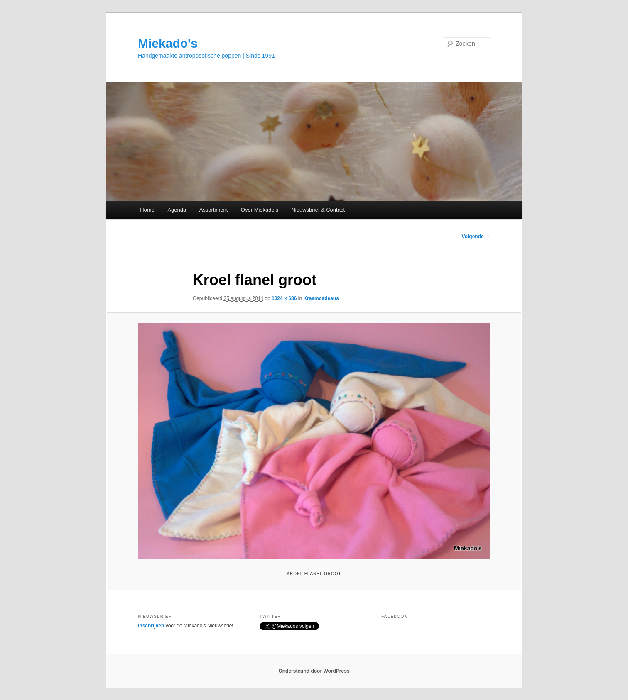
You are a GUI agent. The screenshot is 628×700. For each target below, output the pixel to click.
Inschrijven (151, 626)
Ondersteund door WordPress (313, 671)
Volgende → (476, 236)
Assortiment (213, 210)
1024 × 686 (284, 298)
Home (147, 210)
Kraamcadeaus (321, 298)
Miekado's (168, 43)
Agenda (176, 210)
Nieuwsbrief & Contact (318, 210)
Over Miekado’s (259, 210)
